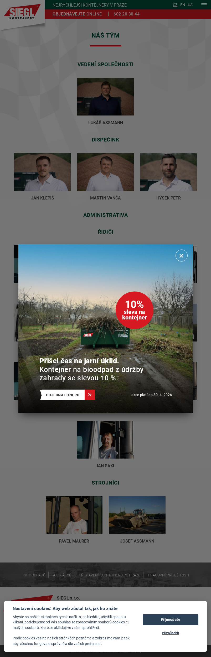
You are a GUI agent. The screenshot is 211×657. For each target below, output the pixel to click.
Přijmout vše (170, 619)
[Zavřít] (182, 255)
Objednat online (65, 394)
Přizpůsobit (170, 632)
